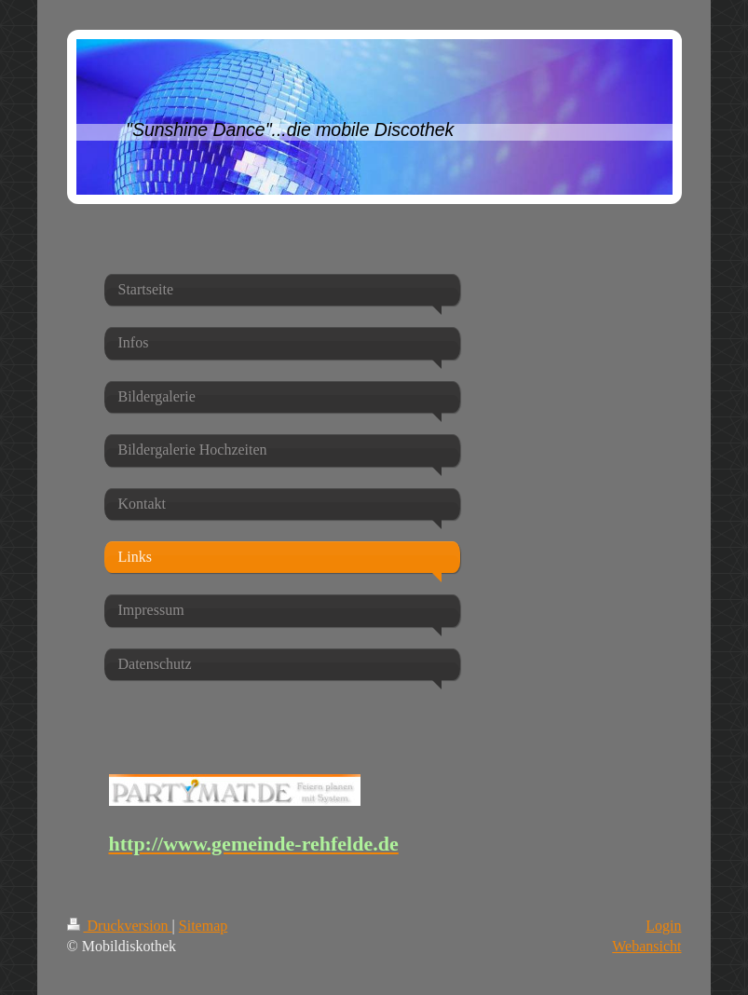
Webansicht (646, 946)
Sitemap (203, 926)
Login (663, 926)
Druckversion (119, 926)
